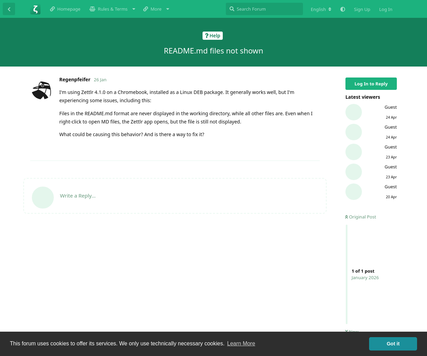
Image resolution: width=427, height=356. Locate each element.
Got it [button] (393, 343)
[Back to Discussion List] (9, 9)
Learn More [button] (241, 343)
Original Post (360, 217)
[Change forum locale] (321, 9)
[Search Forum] (264, 9)
